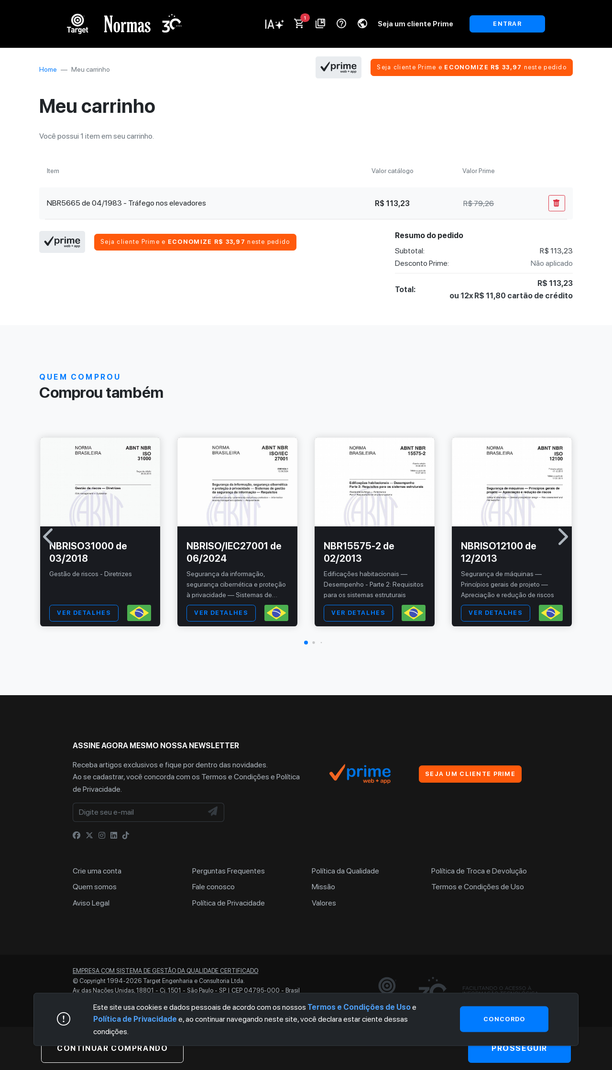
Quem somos (95, 886)
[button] (306, 642)
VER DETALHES (83, 612)
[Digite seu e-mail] (138, 812)
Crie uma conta (97, 870)
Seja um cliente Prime (415, 24)
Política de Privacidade (228, 902)
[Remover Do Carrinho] (556, 203)
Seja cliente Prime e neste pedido (472, 67)
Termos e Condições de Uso (477, 886)
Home (48, 69)
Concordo (504, 1018)
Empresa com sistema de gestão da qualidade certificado (165, 970)
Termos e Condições (235, 776)
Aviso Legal (91, 902)
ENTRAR (507, 23)
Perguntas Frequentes (228, 870)
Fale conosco (213, 886)
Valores (324, 902)
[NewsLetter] (213, 812)
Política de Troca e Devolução (479, 870)
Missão (323, 886)
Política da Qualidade (345, 870)
